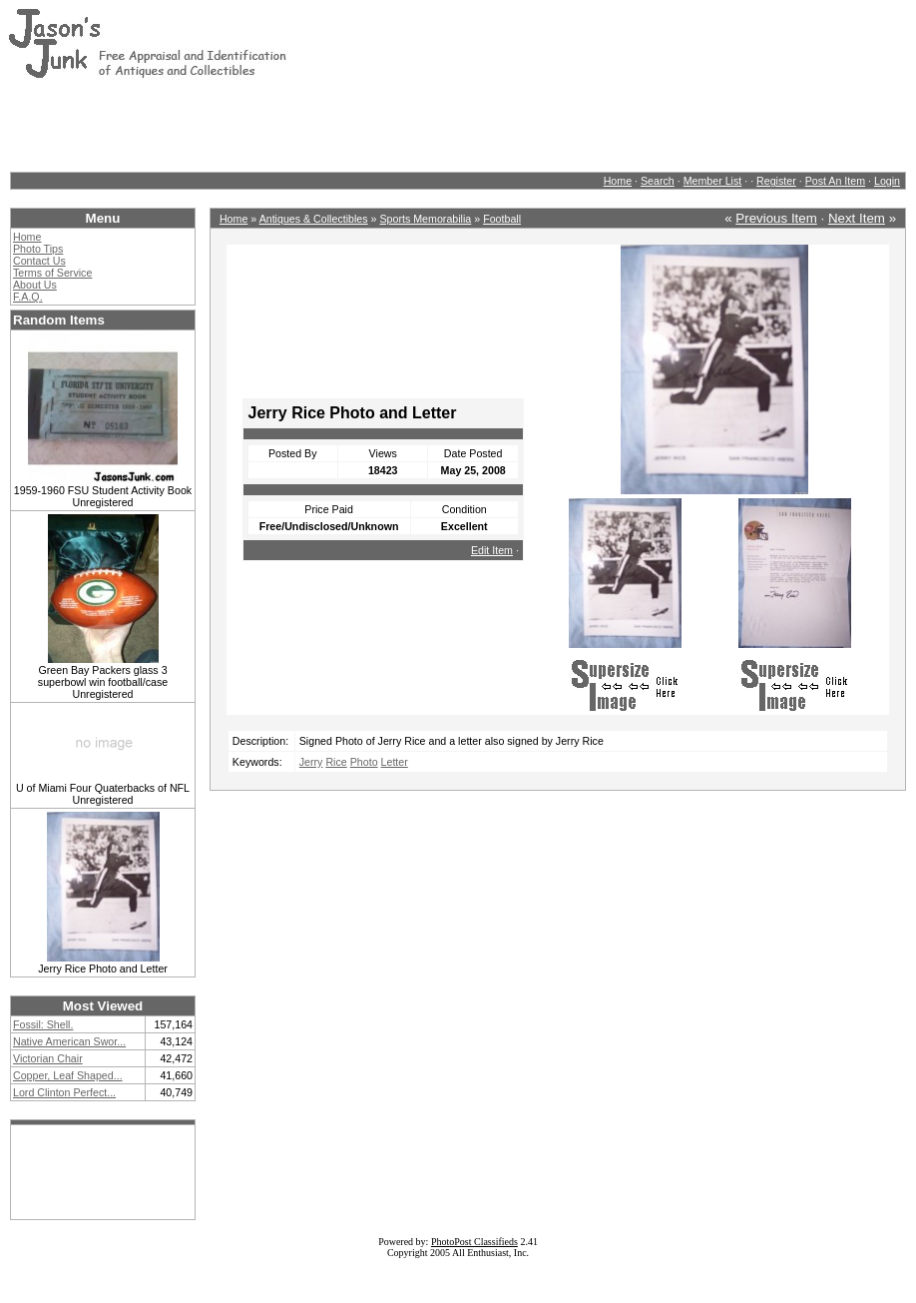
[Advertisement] (371, 125)
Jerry (311, 762)
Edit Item (492, 550)
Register (776, 181)
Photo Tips (38, 249)
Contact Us (39, 261)
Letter (394, 762)
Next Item (856, 218)
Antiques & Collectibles (313, 219)
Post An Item (835, 181)
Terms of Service (52, 273)
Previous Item (775, 218)
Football (502, 219)
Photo (364, 762)
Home (618, 181)
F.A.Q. (28, 297)
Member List (713, 181)
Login (887, 181)
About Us (35, 285)
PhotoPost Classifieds (474, 1241)
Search (658, 181)
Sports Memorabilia (425, 219)
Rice (335, 762)
